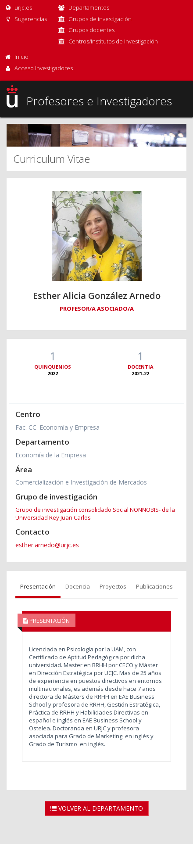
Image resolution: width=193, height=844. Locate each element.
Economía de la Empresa (50, 455)
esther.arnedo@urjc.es (47, 545)
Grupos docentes (91, 30)
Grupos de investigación (100, 19)
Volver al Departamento (96, 808)
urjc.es (18, 7)
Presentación (38, 586)
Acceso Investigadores (43, 68)
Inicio (21, 57)
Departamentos (88, 7)
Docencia (77, 586)
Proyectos (113, 586)
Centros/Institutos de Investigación (113, 41)
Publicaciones (154, 586)
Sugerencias (25, 19)
